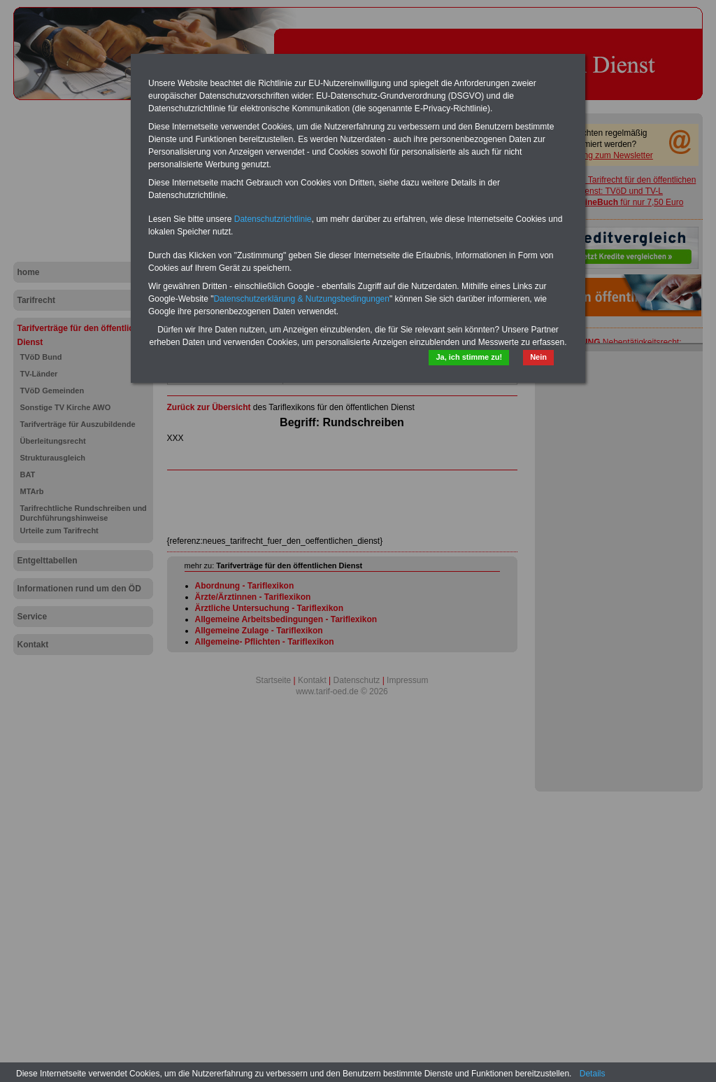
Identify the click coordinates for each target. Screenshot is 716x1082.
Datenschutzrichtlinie (273, 219)
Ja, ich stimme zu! (469, 357)
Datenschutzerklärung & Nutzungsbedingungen (301, 299)
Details (593, 1074)
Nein (538, 357)
